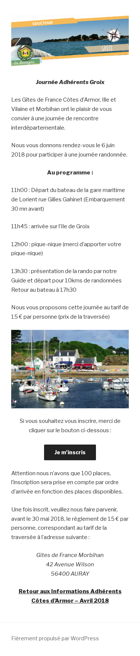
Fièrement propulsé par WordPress (55, 638)
